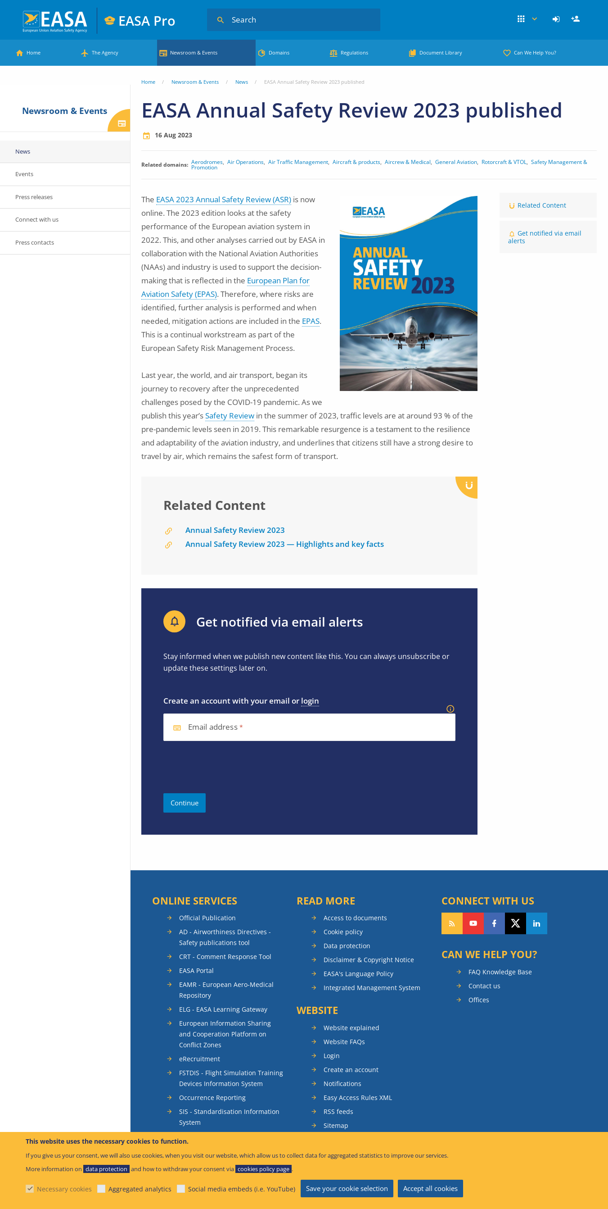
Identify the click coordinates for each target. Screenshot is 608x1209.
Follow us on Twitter (515, 923)
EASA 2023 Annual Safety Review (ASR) (223, 199)
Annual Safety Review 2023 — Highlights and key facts (284, 544)
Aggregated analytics (139, 1189)
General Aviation (456, 162)
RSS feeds (338, 1111)
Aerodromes (207, 162)
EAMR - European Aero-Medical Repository (226, 990)
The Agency (105, 52)
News (241, 81)
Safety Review (229, 415)
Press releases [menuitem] (34, 197)
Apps (527, 19)
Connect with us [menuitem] (37, 219)
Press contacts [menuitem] (34, 242)
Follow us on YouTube (473, 923)
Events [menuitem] (24, 174)
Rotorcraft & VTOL (504, 162)
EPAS (311, 321)
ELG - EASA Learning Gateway (223, 1009)
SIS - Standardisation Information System (229, 1117)
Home (34, 52)
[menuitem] (557, 19)
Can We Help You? (535, 52)
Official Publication (207, 918)
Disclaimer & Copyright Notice (369, 959)
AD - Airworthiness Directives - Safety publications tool (225, 937)
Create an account (351, 1069)
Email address (213, 727)
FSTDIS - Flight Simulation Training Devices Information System (231, 1078)
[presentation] (231, 767)
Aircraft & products (356, 162)
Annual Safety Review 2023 (235, 530)
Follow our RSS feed (452, 923)
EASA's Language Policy (358, 973)
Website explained (351, 1027)
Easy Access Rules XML (358, 1097)
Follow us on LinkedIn (536, 923)
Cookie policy (343, 931)
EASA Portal (196, 970)
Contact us (484, 986)
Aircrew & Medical (408, 162)
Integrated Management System (372, 987)
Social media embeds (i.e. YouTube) (241, 1189)
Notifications (342, 1083)
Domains (279, 52)
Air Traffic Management (298, 162)
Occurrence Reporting (212, 1097)
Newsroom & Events (193, 52)
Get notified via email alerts (544, 237)
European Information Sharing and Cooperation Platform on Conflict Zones (225, 1034)
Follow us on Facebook (494, 923)
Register (576, 19)
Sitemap (336, 1125)
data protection (106, 1169)
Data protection (347, 945)
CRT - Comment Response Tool (225, 956)
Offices (478, 999)
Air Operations (245, 162)
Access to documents (355, 918)
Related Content (542, 205)
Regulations (354, 52)
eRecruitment (199, 1058)
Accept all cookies (430, 1188)
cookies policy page (263, 1169)
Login (557, 19)
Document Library (440, 52)
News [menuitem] (22, 151)
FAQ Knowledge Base (500, 972)
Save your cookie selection (347, 1188)
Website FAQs (344, 1041)
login (310, 700)
